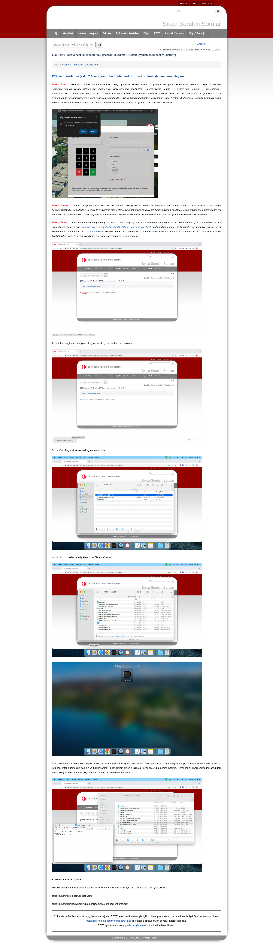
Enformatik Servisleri (127, 33)
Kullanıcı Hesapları (88, 33)
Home (58, 64)
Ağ (56, 33)
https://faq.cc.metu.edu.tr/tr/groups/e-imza (108, 920)
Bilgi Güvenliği (197, 33)
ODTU (194, 3)
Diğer (146, 33)
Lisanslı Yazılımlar (174, 33)
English (183, 3)
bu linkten (91, 231)
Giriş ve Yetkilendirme (86, 64)
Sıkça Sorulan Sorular (191, 23)
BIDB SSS (207, 3)
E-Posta (107, 33)
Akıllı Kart (67, 33)
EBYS (157, 33)
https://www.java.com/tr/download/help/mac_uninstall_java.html (116, 227)
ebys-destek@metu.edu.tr (136, 925)
